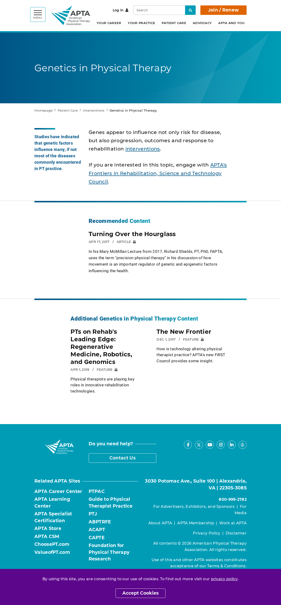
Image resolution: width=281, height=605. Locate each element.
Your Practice (141, 23)
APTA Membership (195, 523)
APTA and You (231, 23)
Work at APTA (233, 523)
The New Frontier (184, 331)
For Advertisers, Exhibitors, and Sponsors (194, 506)
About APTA (160, 523)
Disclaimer (236, 533)
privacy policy (224, 579)
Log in (120, 10)
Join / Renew (223, 10)
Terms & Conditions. (227, 566)
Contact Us (122, 458)
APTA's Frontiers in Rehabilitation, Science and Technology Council (158, 173)
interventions (142, 149)
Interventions (94, 110)
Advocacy (202, 23)
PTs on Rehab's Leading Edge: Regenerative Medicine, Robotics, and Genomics (101, 346)
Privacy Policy (206, 533)
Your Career (109, 23)
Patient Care (174, 23)
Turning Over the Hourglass (132, 234)
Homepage (43, 110)
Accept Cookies (140, 593)
